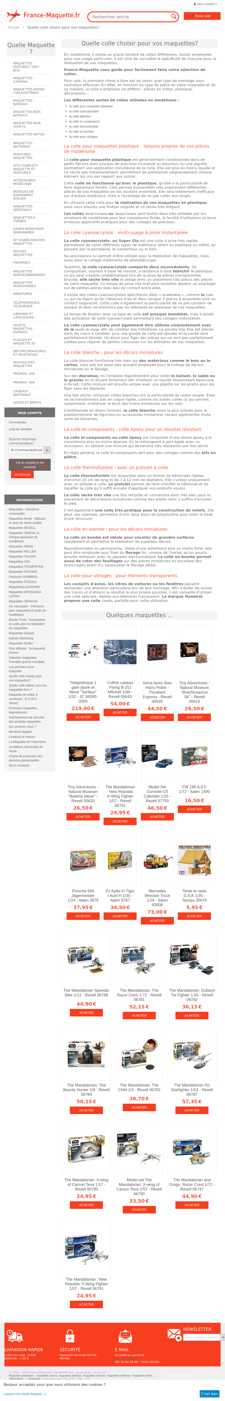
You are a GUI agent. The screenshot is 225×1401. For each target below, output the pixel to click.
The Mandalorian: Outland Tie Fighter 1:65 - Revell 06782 (192, 995)
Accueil (13, 27)
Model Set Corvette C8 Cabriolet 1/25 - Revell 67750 (157, 794)
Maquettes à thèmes (24, 219)
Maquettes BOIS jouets (27, 124)
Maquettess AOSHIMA (24, 587)
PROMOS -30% (24, 382)
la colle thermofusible (83, 126)
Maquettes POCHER (23, 571)
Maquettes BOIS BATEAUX (27, 113)
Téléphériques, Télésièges (26, 304)
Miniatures (22, 294)
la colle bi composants (84, 121)
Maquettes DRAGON (23, 601)
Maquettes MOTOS (29, 134)
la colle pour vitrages (83, 136)
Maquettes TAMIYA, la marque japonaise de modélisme (24, 537)
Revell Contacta (96, 214)
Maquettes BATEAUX (22, 102)
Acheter (83, 717)
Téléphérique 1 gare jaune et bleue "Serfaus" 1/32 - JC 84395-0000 (83, 692)
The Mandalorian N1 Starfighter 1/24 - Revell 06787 (192, 1090)
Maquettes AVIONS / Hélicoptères (29, 91)
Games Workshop (21, 638)
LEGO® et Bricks (27, 402)
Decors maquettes (22, 253)
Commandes (17, 422)
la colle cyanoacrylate (84, 111)
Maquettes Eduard (21, 633)
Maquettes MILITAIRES (22, 144)
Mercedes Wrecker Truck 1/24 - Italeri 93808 (157, 898)
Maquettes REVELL (22, 528)
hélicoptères (16, 1378)
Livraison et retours (22, 737)
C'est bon (209, 1394)
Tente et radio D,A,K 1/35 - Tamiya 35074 (194, 895)
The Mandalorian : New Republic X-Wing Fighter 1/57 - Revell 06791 (120, 796)
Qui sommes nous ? (22, 726)
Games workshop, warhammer (28, 230)
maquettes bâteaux (70, 1375)
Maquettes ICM (19, 561)
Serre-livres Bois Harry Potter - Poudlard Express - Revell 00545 (157, 692)
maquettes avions (46, 1375)
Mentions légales (20, 731)
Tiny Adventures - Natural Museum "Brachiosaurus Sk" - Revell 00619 (194, 692)
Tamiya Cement (125, 214)
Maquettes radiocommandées (29, 273)
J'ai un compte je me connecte (30, 465)
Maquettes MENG (21, 546)
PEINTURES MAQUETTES (22, 156)
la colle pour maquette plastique (91, 106)
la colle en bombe (81, 131)
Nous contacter (19, 765)
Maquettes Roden (21, 643)
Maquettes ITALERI (22, 556)
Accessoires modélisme (24, 182)
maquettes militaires (119, 1375)
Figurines (21, 262)
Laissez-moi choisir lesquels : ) (25, 1394)
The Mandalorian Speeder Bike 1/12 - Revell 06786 (86, 992)
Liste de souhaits (20, 429)
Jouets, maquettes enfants (22, 328)
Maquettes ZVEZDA (22, 582)
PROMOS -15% (24, 373)
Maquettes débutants (22, 208)
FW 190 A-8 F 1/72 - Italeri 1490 (194, 789)
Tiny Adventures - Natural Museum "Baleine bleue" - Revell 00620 (83, 794)
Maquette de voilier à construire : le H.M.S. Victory (23, 699)
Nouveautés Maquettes (23, 364)
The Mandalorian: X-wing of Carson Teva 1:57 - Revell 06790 (86, 1184)
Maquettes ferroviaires (24, 284)
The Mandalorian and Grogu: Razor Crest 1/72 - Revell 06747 (192, 1184)
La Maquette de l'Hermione (27, 742)
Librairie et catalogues (23, 315)
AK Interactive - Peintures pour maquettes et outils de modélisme (27, 610)
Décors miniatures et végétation (29, 352)
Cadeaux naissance (22, 392)
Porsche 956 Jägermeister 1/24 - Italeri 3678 (83, 895)
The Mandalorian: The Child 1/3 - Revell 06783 (139, 1087)
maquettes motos (142, 1375)
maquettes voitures (94, 1375)
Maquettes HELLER (22, 551)
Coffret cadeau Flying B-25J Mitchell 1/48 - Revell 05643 (120, 690)
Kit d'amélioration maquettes (29, 241)
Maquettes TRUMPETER (26, 566)
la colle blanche (80, 116)
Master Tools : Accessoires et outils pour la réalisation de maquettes (27, 624)
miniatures (34, 1378)
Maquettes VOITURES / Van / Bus (26, 66)
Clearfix (107, 601)
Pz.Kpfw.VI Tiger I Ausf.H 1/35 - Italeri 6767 (120, 895)
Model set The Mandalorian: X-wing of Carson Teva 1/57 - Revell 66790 (139, 1187)
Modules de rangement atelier (23, 195)
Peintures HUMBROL (23, 577)
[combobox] (133, 16)
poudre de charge (87, 329)
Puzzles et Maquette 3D (24, 341)
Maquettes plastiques (21, 1375)
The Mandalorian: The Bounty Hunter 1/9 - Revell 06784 (86, 1090)
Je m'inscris (22, 474)
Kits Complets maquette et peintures (25, 169)
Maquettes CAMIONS (22, 79)
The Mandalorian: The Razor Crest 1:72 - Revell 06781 (139, 995)
